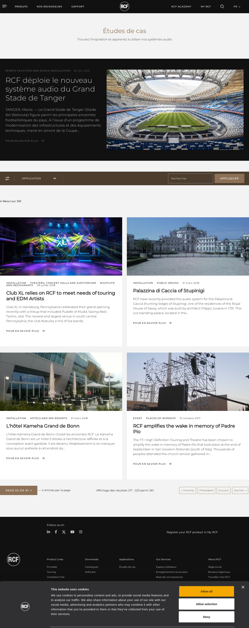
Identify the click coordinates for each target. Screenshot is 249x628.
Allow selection (206, 589)
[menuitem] (49, 6)
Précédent (206, 490)
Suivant (223, 490)
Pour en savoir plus (21, 141)
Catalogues (91, 566)
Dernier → (240, 490)
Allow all (207, 577)
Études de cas (127, 566)
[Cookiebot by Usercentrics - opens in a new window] (25, 620)
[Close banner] (243, 572)
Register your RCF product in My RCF (192, 532)
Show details (200, 620)
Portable (52, 566)
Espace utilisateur (166, 566)
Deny (206, 602)
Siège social (215, 566)
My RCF (206, 6)
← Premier (187, 490)
